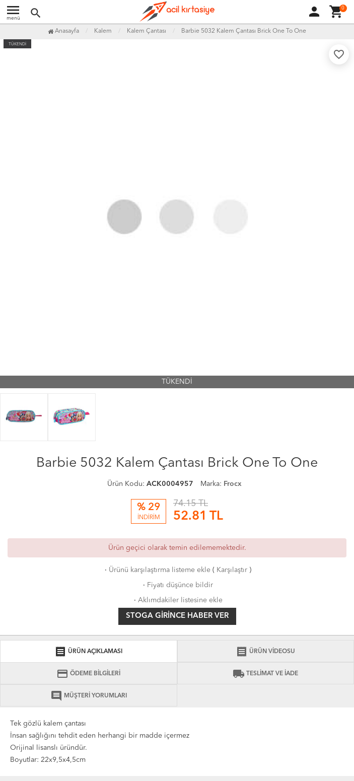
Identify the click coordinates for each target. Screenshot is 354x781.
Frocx (233, 483)
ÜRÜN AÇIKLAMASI (88, 652)
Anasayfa (63, 31)
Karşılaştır (232, 570)
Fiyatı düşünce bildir (177, 585)
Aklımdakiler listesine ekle (177, 600)
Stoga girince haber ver (177, 616)
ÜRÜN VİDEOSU (265, 652)
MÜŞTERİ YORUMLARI (88, 696)
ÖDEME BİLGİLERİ (88, 674)
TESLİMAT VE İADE (265, 674)
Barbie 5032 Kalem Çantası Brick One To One (243, 31)
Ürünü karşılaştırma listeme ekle (156, 570)
